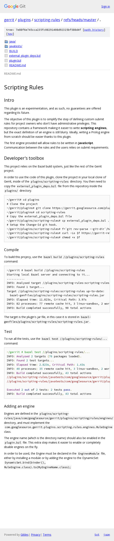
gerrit (9, 19)
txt (96, 534)
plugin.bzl (15, 60)
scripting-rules (47, 19)
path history (94, 30)
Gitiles (24, 535)
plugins (24, 19)
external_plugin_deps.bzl (25, 56)
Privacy (35, 535)
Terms (47, 535)
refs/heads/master (80, 19)
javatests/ (15, 46)
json (106, 534)
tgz (10, 34)
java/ (12, 41)
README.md (17, 65)
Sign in (105, 6)
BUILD (13, 51)
